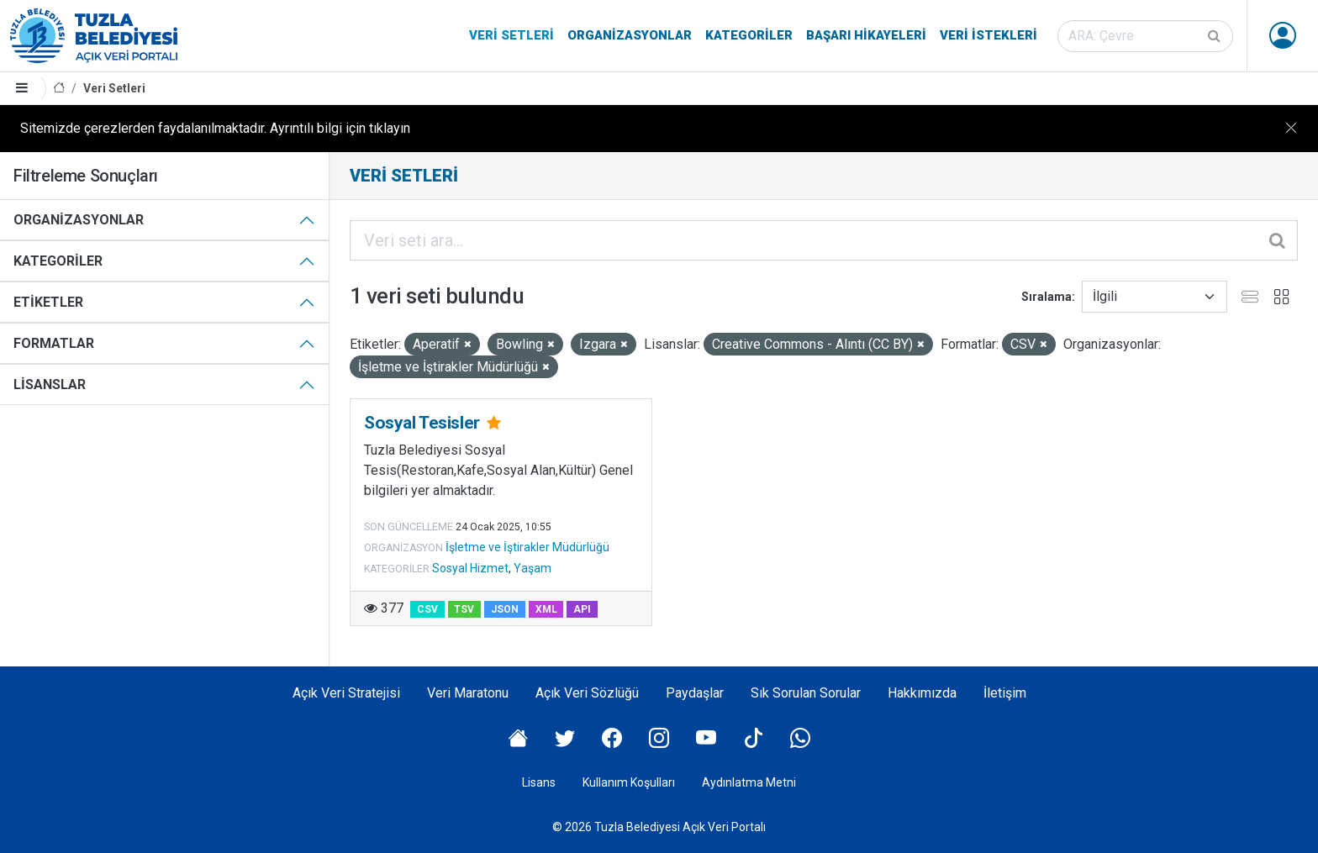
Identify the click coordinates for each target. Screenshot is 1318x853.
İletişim (1004, 693)
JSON (505, 609)
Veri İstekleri (988, 35)
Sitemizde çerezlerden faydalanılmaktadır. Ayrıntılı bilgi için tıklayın (215, 128)
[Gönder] (1215, 36)
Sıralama (1046, 296)
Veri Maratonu (468, 693)
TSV (464, 609)
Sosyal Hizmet (470, 568)
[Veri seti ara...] (824, 240)
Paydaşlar (695, 693)
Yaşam (532, 568)
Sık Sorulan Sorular (806, 693)
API (582, 609)
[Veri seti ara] (1145, 36)
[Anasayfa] (59, 89)
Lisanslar (49, 384)
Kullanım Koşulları (629, 782)
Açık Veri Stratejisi (346, 693)
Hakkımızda (922, 693)
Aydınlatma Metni (749, 782)
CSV (427, 609)
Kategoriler (749, 35)
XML (546, 609)
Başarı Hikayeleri (866, 35)
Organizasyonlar (629, 35)
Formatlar (53, 343)
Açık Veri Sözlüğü (587, 693)
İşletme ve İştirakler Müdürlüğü (527, 547)
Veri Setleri (511, 35)
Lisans (539, 782)
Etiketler (48, 302)
